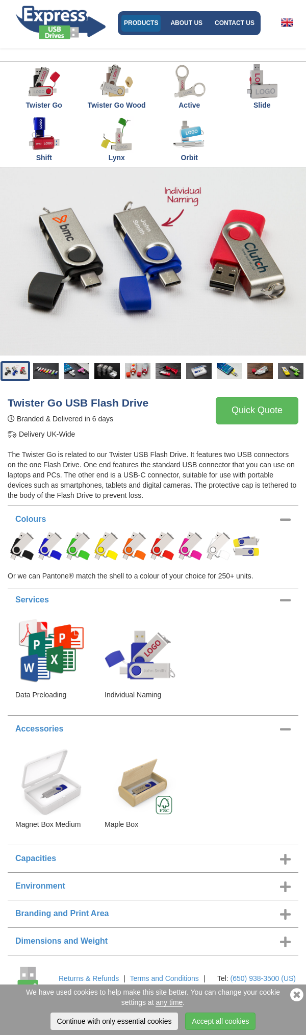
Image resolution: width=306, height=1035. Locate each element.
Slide (262, 86)
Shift (44, 139)
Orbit (189, 139)
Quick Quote (257, 410)
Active (189, 86)
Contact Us (234, 23)
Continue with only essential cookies (114, 1021)
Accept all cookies (220, 1021)
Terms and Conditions (164, 978)
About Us (186, 23)
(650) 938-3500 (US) (263, 978)
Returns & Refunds (89, 978)
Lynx (116, 139)
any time (169, 1002)
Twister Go (44, 86)
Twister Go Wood (117, 86)
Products (141, 23)
